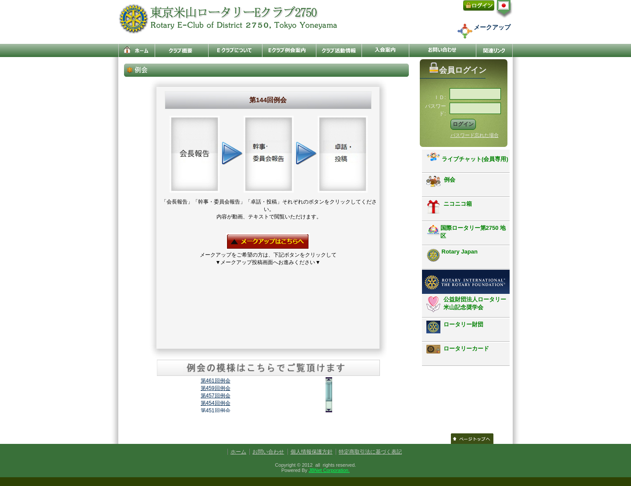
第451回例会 (215, 410)
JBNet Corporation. (329, 470)
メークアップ (492, 27)
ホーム (238, 452)
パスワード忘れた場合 (474, 135)
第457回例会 (215, 396)
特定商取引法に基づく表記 (370, 452)
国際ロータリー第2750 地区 (466, 231)
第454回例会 (215, 403)
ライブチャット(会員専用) (467, 157)
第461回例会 (215, 381)
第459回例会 (215, 388)
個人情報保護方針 (312, 452)
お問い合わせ (268, 452)
